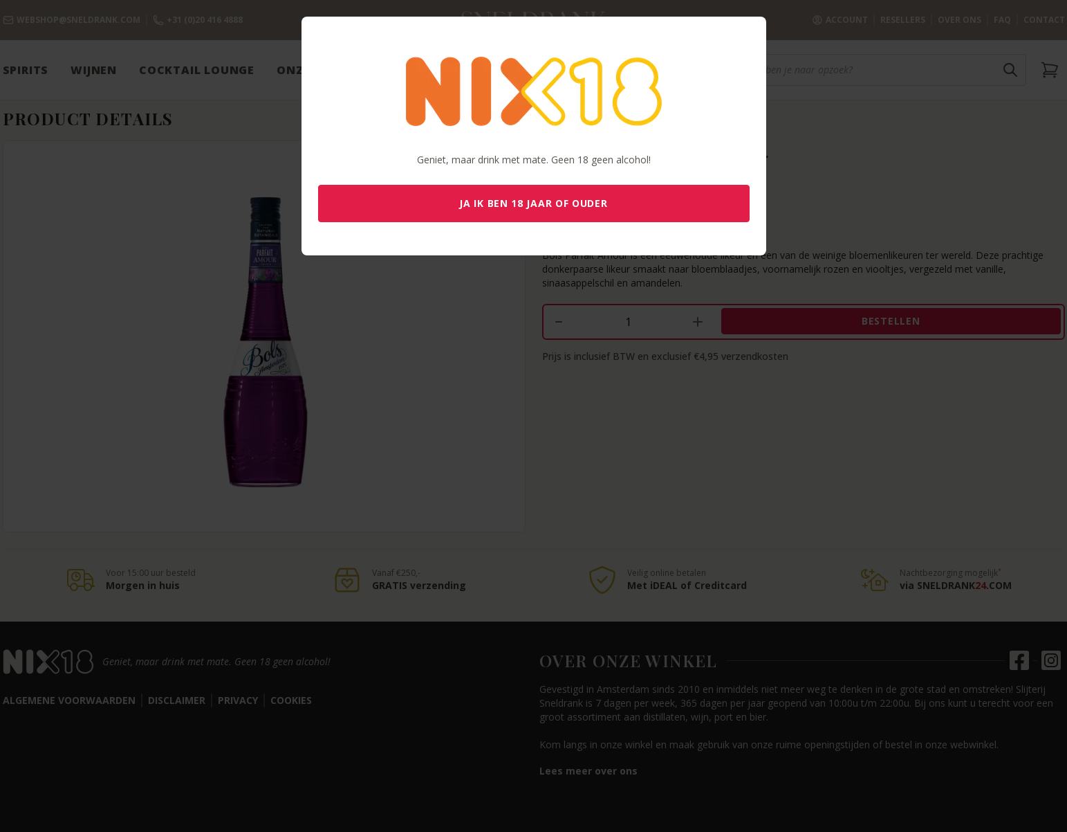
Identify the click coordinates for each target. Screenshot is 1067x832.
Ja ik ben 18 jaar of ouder (533, 203)
